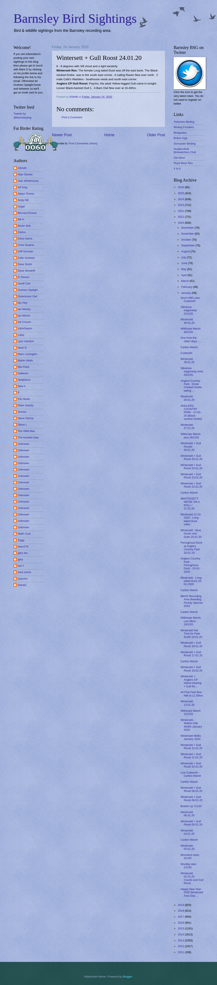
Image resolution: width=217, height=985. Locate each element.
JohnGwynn (25, 328)
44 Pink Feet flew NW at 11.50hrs (191, 694)
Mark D (22, 347)
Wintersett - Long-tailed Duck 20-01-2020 (191, 581)
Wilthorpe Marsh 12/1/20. (190, 712)
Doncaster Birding (184, 143)
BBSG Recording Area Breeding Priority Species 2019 (191, 601)
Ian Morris (24, 315)
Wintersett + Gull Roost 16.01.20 (191, 669)
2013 (181, 940)
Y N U (177, 168)
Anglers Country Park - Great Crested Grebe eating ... (191, 385)
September (188, 245)
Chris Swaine (26, 245)
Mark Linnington (27, 354)
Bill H (21, 219)
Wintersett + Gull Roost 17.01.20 (191, 654)
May (184, 269)
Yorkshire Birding (184, 121)
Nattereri (23, 373)
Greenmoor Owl (27, 296)
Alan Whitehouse (28, 180)
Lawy (21, 334)
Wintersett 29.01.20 (187, 360)
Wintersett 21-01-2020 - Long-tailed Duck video (191, 519)
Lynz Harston (26, 341)
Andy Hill (23, 200)
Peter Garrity (25, 405)
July (184, 257)
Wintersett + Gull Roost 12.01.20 (191, 746)
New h (22, 386)
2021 (181, 216)
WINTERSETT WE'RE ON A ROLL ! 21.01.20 (190, 503)
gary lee (23, 553)
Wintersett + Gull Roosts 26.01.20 (190, 446)
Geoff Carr (24, 283)
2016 (181, 922)
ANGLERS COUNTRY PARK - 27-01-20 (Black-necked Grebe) (191, 412)
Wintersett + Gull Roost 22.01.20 (191, 485)
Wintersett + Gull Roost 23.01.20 (191, 476)
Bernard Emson (27, 212)
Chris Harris (25, 238)
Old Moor (179, 157)
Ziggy (21, 540)
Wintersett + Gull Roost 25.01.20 (191, 457)
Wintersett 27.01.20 (187, 426)
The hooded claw (28, 437)
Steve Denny (26, 418)
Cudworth (186, 353)
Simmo (22, 411)
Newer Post (62, 135)
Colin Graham (26, 257)
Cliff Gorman (25, 251)
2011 (181, 952)
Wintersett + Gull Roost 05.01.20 (191, 823)
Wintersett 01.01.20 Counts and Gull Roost (191, 878)
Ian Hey (22, 302)
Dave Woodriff (26, 270)
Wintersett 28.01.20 (187, 398)
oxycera (22, 578)
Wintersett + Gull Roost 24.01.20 (191, 466)
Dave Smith (25, 264)
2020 (181, 222)
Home (109, 135)
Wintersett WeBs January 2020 (190, 737)
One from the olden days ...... (191, 339)
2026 (181, 187)
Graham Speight (28, 289)
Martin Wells (25, 360)
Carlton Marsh (189, 347)
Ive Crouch (24, 322)
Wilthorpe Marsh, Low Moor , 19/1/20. (190, 621)
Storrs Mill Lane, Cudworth (190, 299)
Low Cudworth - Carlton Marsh (190, 774)
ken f (21, 565)
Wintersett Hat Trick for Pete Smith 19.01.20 (191, 634)
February (187, 286)
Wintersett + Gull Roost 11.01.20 (191, 756)
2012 (181, 946)
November (188, 233)
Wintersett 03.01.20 (187, 847)
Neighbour (24, 379)
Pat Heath (24, 399)
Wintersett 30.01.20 (187, 321)
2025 (181, 193)
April (184, 275)
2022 (181, 211)
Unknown (23, 443)
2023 (181, 205)
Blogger (127, 976)
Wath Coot (24, 533)
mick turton (24, 572)
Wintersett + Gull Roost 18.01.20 (191, 644)
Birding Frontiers (184, 127)
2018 (181, 910)
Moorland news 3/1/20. (189, 856)
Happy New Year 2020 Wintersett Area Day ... (191, 892)
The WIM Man (26, 431)
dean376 (23, 546)
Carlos (22, 232)
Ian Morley (24, 309)
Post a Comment (72, 117)
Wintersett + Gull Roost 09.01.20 (191, 789)
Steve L (22, 424)
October (186, 239)
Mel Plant (23, 366)
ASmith (22, 168)
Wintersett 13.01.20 (187, 703)
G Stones (23, 277)
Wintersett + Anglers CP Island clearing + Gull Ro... (190, 681)
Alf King (22, 187)
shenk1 (22, 585)
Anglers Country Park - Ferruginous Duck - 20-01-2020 (190, 565)
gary (20, 559)
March (185, 280)
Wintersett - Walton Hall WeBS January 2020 (191, 724)
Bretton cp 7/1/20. (191, 806)
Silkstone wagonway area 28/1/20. (191, 371)
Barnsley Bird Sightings (75, 18)
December (188, 227)
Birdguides (180, 132)
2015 (181, 928)
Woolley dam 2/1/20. (188, 865)
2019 (181, 905)
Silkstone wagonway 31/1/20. (188, 310)
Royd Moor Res (183, 163)
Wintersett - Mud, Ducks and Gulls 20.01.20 (190, 533)
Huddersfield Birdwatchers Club (185, 150)
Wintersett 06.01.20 (187, 813)
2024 (181, 199)
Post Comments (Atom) (83, 143)
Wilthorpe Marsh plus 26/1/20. (190, 435)
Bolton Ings (180, 138)
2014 (181, 934)
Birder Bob (24, 225)
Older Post (156, 135)
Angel (21, 206)
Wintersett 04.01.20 (187, 832)
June (184, 263)
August (186, 251)
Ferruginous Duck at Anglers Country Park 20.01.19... (191, 547)
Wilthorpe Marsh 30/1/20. (190, 330)
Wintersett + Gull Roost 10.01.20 (191, 765)
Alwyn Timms (26, 193)
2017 (181, 916)
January (186, 292)
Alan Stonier (25, 174)
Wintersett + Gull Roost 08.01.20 (191, 798)
